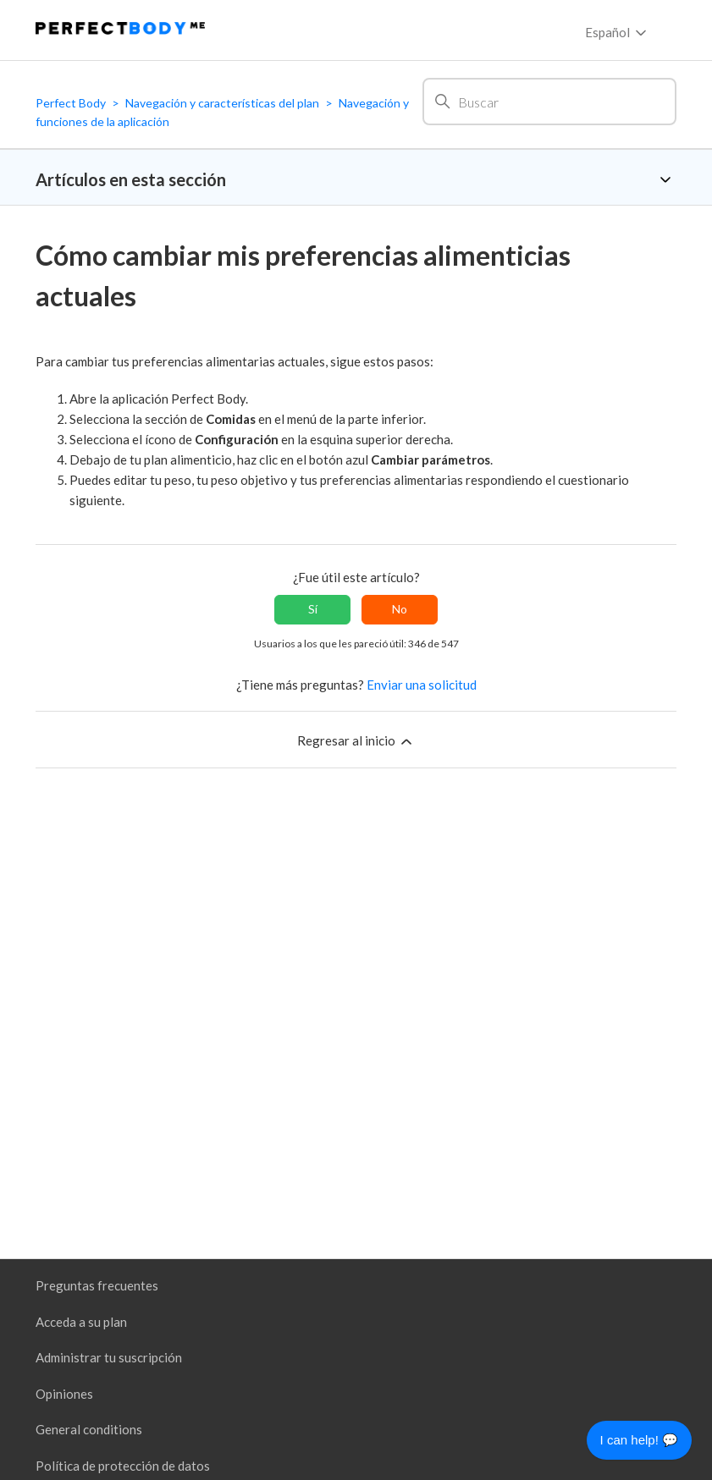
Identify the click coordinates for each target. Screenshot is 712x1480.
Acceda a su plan (81, 1321)
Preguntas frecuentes (97, 1285)
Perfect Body (71, 103)
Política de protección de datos (123, 1465)
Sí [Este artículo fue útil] (312, 609)
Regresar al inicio (356, 741)
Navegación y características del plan (222, 103)
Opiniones (64, 1393)
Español (617, 33)
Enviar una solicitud (422, 684)
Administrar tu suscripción (109, 1357)
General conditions (89, 1429)
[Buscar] (549, 101)
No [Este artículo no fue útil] (399, 609)
